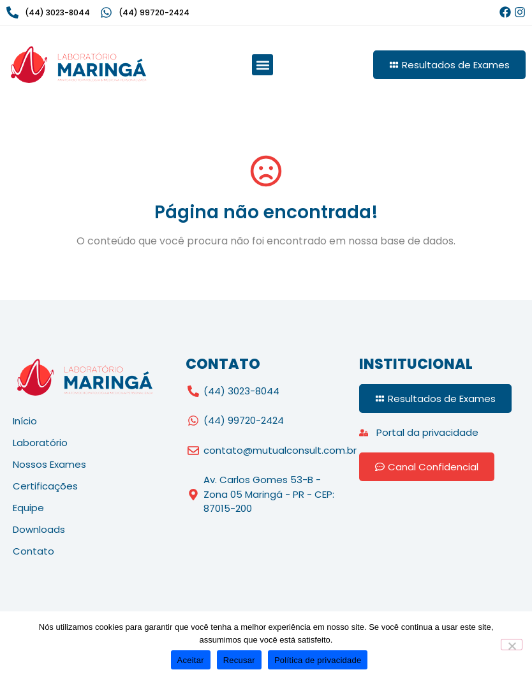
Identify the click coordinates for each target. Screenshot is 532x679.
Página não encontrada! (266, 212)
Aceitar (190, 660)
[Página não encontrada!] (266, 171)
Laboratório (40, 442)
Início (25, 421)
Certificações (45, 486)
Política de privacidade (318, 660)
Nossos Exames (49, 464)
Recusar (239, 660)
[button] (262, 64)
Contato (33, 551)
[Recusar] (511, 644)
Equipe (28, 507)
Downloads (39, 529)
